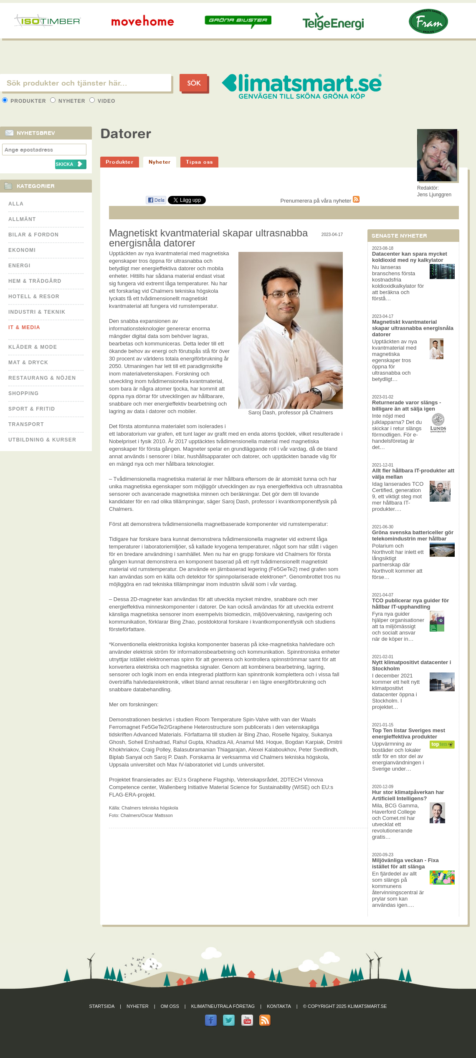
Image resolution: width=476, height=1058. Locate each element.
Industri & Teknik (37, 312)
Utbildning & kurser (42, 440)
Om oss (170, 1006)
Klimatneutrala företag (223, 1006)
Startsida (102, 1006)
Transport (26, 424)
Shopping (23, 393)
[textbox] (85, 82)
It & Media (24, 327)
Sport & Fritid (31, 409)
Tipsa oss (199, 162)
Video (102, 101)
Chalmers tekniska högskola (150, 807)
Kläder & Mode (32, 347)
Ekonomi (22, 250)
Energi (19, 266)
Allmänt (22, 219)
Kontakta (279, 1006)
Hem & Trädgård (34, 281)
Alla (16, 204)
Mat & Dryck (28, 362)
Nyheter (68, 101)
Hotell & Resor (34, 296)
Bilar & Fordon (33, 235)
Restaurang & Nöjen (42, 378)
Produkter (25, 101)
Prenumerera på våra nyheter (320, 201)
